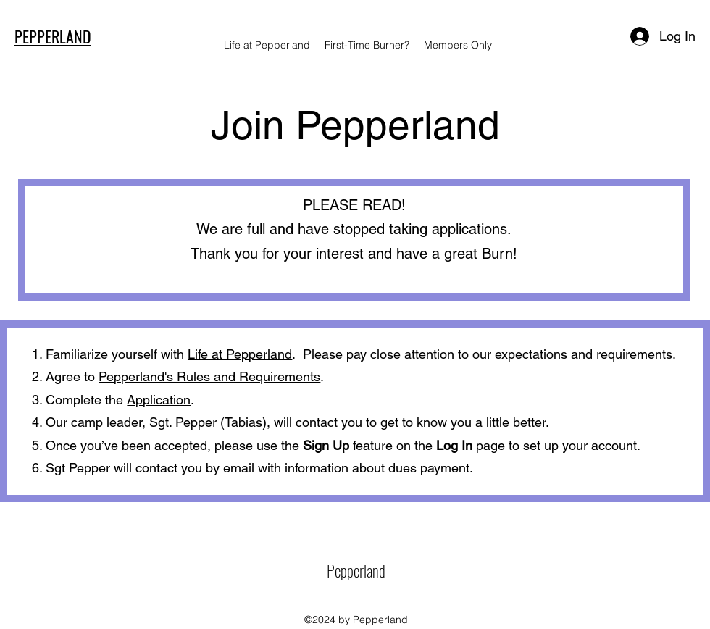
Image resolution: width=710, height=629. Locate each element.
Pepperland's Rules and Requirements (209, 376)
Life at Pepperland (240, 354)
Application (159, 399)
